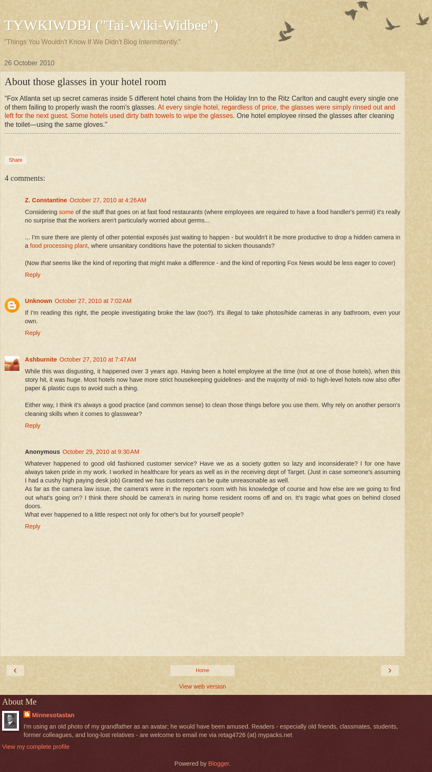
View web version (202, 686)
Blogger (218, 763)
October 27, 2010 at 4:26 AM (108, 200)
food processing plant (59, 245)
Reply (32, 274)
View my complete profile (36, 746)
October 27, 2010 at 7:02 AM (93, 301)
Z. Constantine (46, 200)
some (66, 212)
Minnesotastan (53, 715)
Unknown (38, 301)
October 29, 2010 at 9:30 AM (100, 451)
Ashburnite (41, 359)
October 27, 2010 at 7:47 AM (97, 359)
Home (202, 670)
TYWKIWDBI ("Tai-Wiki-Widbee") (111, 25)
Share (15, 160)
